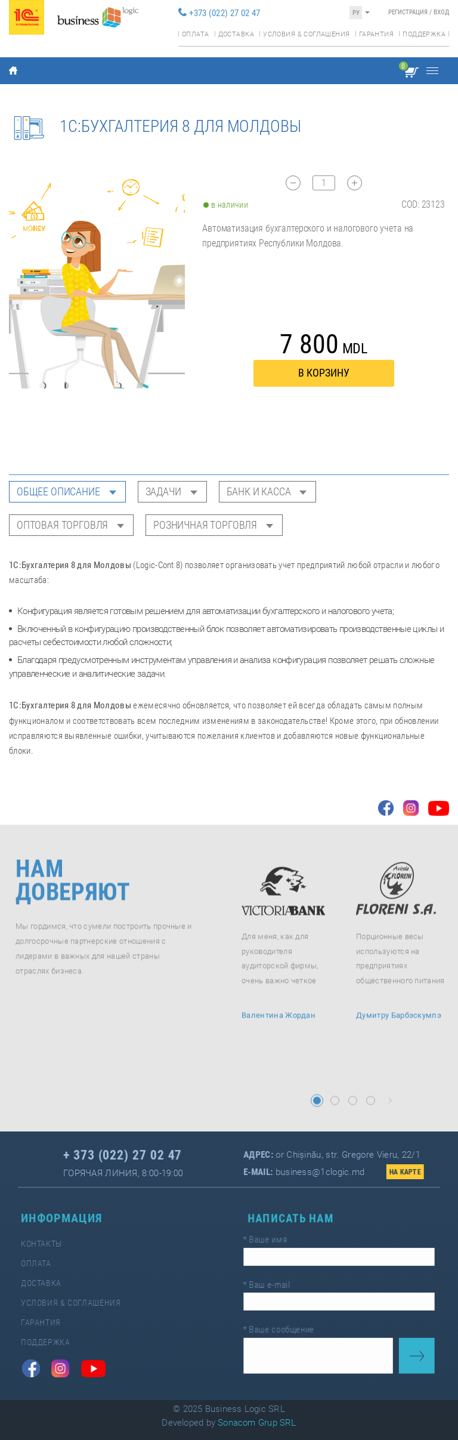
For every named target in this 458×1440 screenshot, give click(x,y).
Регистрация (408, 12)
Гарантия (376, 34)
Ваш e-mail (271, 1284)
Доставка (236, 34)
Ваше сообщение (282, 1326)
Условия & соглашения (306, 34)
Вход (441, 12)
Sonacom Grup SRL (257, 1422)
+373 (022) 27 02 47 (224, 13)
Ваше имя (269, 1242)
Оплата (195, 34)
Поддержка (424, 34)
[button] (317, 1109)
